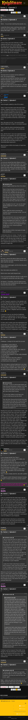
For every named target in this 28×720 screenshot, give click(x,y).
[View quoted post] (13, 538)
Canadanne (3, 153)
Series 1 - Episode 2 (8, 8)
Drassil (2, 291)
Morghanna (6, 448)
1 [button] (13, 12)
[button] (11, 12)
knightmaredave (4, 66)
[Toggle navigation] (24, 3)
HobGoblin (6, 94)
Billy (2, 332)
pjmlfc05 (3, 174)
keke (2, 34)
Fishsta (2, 15)
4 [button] (18, 12)
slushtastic (3, 488)
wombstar (7, 250)
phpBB (9, 717)
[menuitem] (20, 705)
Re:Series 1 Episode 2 (9, 20)
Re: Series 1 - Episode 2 (8, 100)
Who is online (4, 695)
